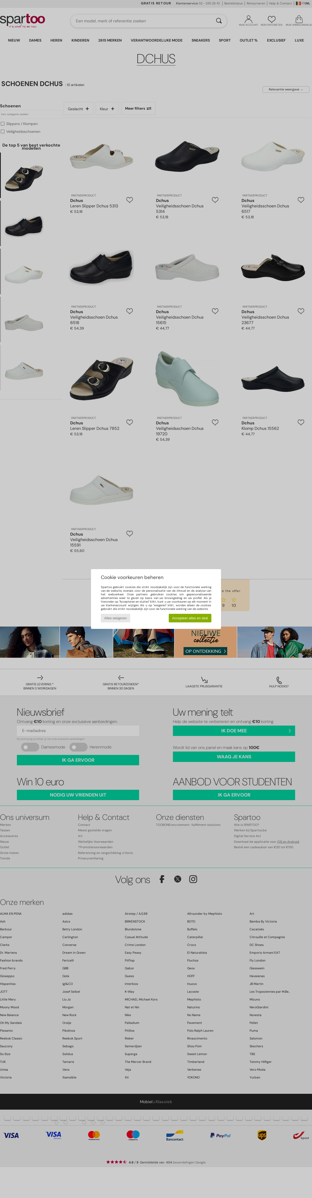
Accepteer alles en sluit (190, 618)
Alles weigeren (115, 618)
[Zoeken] (219, 21)
